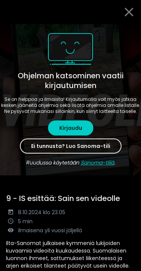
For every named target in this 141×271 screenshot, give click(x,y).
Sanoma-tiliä (97, 162)
